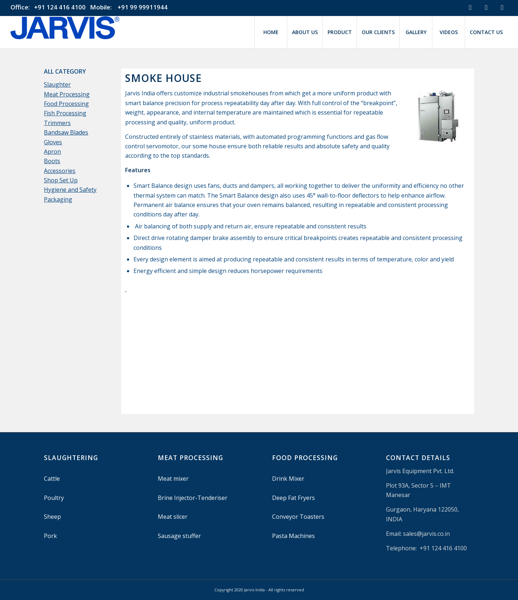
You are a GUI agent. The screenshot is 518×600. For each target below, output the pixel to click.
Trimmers (57, 123)
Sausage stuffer (179, 536)
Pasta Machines (293, 536)
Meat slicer (173, 517)
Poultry (54, 498)
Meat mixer (173, 479)
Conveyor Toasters (298, 517)
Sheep (52, 517)
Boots (52, 161)
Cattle (52, 479)
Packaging (58, 199)
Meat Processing (67, 94)
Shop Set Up (61, 180)
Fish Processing (65, 113)
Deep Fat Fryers (293, 498)
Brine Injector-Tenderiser (192, 498)
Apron (52, 152)
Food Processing (66, 104)
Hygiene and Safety (70, 190)
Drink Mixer (288, 479)
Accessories (59, 171)
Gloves (53, 142)
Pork (50, 536)
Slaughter (57, 84)
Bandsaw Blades (66, 132)
